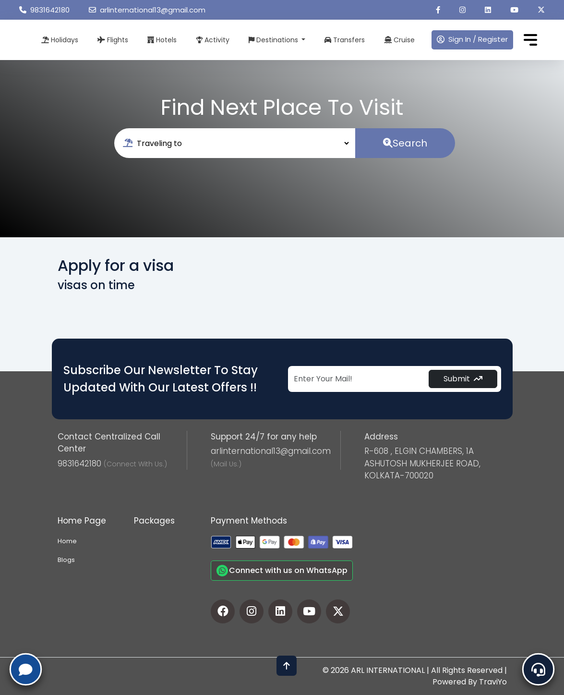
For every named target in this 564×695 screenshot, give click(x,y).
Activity (212, 40)
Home (67, 541)
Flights (112, 40)
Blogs (66, 559)
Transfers (344, 40)
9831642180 (44, 10)
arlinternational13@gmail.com (147, 10)
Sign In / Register (472, 39)
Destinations (274, 40)
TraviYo (493, 681)
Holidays (59, 40)
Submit (463, 378)
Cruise (399, 40)
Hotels (162, 40)
